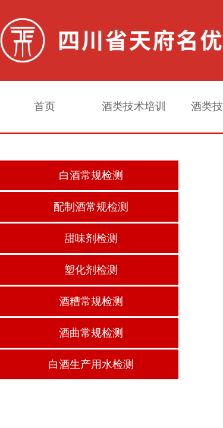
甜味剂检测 (91, 238)
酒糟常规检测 (91, 301)
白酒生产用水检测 (91, 364)
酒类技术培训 (134, 106)
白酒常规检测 (91, 175)
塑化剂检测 (91, 270)
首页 (44, 106)
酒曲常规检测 (91, 333)
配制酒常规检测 (91, 207)
